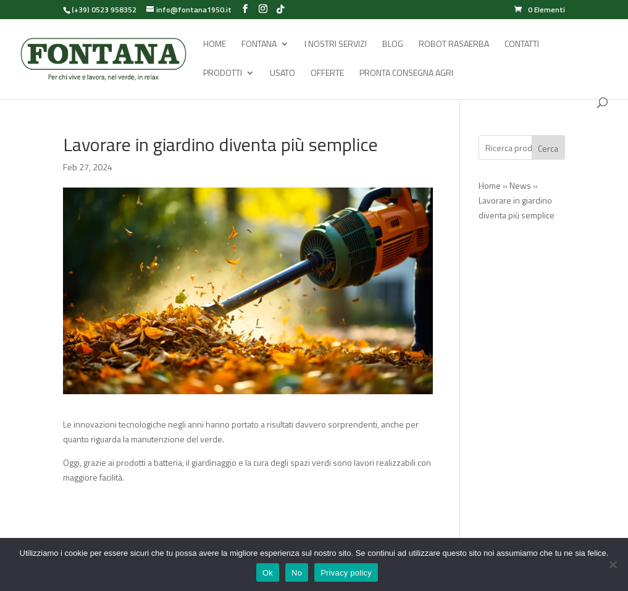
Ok (267, 572)
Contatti (521, 44)
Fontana (259, 44)
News (520, 185)
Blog (392, 44)
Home (214, 44)
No (296, 572)
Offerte (327, 73)
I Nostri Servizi (335, 44)
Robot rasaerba (454, 44)
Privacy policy (346, 572)
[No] (612, 564)
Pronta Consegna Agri (406, 73)
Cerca (548, 148)
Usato (282, 73)
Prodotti (222, 73)
